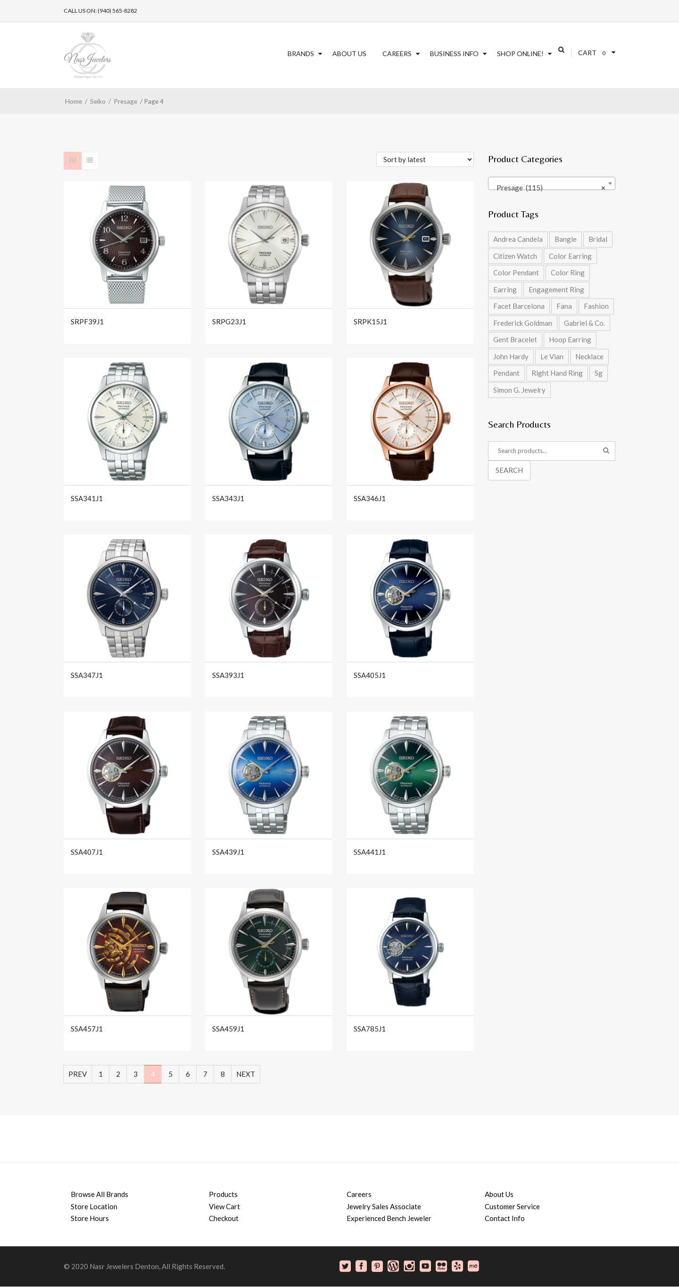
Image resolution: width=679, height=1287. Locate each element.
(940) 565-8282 (117, 10)
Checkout (224, 1218)
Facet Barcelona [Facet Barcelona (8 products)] (519, 306)
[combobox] (551, 183)
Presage (125, 101)
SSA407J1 (87, 852)
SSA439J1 (228, 852)
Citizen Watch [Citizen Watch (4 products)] (515, 256)
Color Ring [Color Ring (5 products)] (568, 272)
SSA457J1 (87, 1028)
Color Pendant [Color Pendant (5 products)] (516, 272)
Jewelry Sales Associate (384, 1206)
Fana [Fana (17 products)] (564, 306)
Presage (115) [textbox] (548, 187)
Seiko (98, 101)
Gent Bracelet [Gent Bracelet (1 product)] (515, 339)
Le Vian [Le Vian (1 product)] (551, 356)
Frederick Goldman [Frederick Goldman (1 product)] (522, 323)
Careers (397, 54)
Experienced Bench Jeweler (389, 1218)
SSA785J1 (370, 1028)
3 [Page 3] (135, 1074)
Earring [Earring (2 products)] (505, 289)
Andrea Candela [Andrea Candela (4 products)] (518, 239)
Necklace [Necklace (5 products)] (589, 356)
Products (223, 1194)
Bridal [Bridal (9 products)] (597, 239)
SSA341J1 (87, 498)
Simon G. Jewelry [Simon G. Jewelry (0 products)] (519, 390)
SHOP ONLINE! (520, 54)
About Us (349, 54)
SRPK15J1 (370, 321)
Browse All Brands (99, 1194)
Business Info (454, 54)
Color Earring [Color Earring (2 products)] (570, 256)
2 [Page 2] (118, 1074)
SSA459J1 (228, 1028)
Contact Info (505, 1218)
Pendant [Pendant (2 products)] (506, 373)
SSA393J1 (228, 675)
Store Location (94, 1206)
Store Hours (90, 1218)
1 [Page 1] (101, 1074)
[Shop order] (425, 159)
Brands (301, 54)
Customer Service (512, 1206)
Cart (587, 53)
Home (73, 101)
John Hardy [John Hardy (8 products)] (511, 356)
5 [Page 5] (170, 1074)
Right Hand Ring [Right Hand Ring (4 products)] (557, 373)
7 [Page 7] (205, 1074)
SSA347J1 (87, 675)
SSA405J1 (370, 675)
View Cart (224, 1206)
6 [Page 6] (188, 1074)
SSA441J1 (370, 852)
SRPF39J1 (87, 321)
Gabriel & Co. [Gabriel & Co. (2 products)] (584, 323)
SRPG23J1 (229, 321)
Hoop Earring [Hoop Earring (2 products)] (570, 339)
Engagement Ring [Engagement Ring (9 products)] (556, 289)
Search (509, 470)
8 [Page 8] (223, 1074)
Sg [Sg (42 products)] (599, 373)
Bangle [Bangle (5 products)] (566, 239)
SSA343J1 (228, 498)
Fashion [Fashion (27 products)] (596, 306)
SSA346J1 (370, 498)
